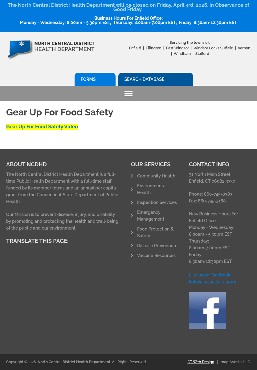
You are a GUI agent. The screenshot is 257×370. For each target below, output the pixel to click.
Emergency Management (150, 216)
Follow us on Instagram (212, 281)
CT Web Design (200, 362)
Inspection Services (157, 202)
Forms (88, 79)
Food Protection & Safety (155, 232)
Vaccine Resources (156, 255)
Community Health (156, 175)
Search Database (144, 79)
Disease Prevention (156, 245)
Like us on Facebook (209, 274)
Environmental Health (152, 189)
